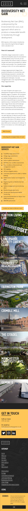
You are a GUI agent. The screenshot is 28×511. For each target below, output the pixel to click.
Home (3, 453)
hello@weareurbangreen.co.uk (11, 427)
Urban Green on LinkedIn (13, 433)
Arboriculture (5, 471)
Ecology (3, 473)
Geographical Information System (10, 484)
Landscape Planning (6, 478)
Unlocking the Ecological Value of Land (13, 137)
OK (14, 507)
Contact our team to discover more (12, 208)
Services (3, 458)
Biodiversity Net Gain (7, 480)
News (2, 464)
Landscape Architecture (7, 475)
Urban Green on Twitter (3, 433)
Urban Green (7, 3)
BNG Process (6, 131)
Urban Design (4, 482)
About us (3, 455)
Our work (3, 460)
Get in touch (4, 467)
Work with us (4, 462)
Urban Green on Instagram (8, 433)
